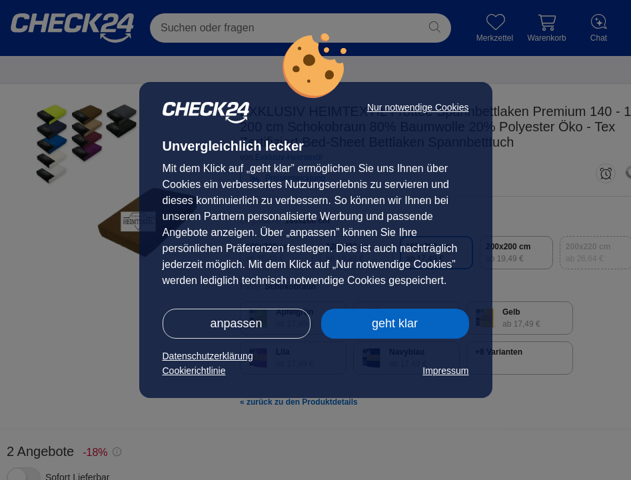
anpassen (236, 323)
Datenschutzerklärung (208, 356)
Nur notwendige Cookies (418, 107)
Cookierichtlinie (194, 370)
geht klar (395, 323)
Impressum (445, 370)
